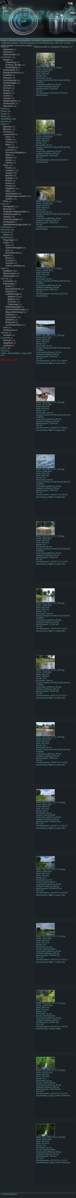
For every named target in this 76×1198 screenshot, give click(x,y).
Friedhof (7, 75)
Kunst (4, 350)
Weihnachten (9, 54)
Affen (8, 191)
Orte (3, 203)
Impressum (47, 40)
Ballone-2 (12, 296)
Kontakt (36, 40)
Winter (8, 160)
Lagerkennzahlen (9, 43)
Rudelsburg (11, 67)
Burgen (6, 59)
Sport (3, 268)
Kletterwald (8, 276)
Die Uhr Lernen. (63, 43)
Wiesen (9, 157)
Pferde (8, 180)
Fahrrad (9, 291)
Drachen (9, 260)
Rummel (7, 209)
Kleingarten (9, 206)
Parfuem (7, 340)
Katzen (9, 198)
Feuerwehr (10, 317)
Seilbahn (9, 319)
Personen (6, 229)
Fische (8, 167)
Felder (8, 139)
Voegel (8, 173)
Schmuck (5, 232)
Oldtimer (9, 314)
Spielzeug (6, 237)
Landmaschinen (13, 325)
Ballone (11, 299)
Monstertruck (12, 252)
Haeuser (7, 77)
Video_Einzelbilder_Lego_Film (16, 353)
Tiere (5, 165)
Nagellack (8, 343)
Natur (3, 124)
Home (4, 40)
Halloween (8, 49)
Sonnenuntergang (14, 152)
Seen (8, 137)
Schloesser (8, 103)
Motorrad (10, 322)
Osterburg (10, 62)
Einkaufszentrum (11, 72)
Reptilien (9, 188)
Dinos (4, 108)
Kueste (11, 147)
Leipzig (6, 216)
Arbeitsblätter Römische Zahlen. (17, 45)
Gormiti (9, 263)
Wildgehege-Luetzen (15, 196)
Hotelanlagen (10, 82)
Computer (8, 281)
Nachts (4, 121)
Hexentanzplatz (11, 219)
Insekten (9, 170)
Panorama (6, 227)
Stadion (7, 93)
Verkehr (5, 332)
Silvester (7, 52)
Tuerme (7, 98)
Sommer (9, 149)
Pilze (5, 201)
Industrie (7, 85)
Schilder (7, 335)
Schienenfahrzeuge (15, 309)
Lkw (7, 250)
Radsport (7, 270)
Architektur (6, 57)
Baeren (9, 175)
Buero (4, 348)
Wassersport (9, 273)
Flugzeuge (8, 240)
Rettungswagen (13, 306)
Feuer (4, 113)
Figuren (7, 255)
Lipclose (7, 345)
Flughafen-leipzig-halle (14, 211)
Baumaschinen (12, 288)
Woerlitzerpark (10, 214)
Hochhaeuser (10, 80)
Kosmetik (5, 337)
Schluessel (8, 330)
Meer (8, 144)
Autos (6, 242)
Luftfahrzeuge (12, 294)
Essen (4, 111)
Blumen (7, 129)
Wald (8, 155)
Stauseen (8, 106)
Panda (8, 185)
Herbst (8, 162)
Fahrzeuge (8, 283)
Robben (9, 178)
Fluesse (9, 142)
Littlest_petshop (13, 265)
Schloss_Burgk (13, 64)
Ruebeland (8, 222)
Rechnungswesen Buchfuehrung (36, 43)
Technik (5, 278)
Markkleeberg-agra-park (15, 224)
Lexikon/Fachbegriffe (19, 40)
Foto (5, 327)
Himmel (7, 131)
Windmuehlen (10, 101)
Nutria (8, 183)
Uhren (6, 234)
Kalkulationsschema (65, 40)
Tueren (6, 95)
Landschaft (8, 134)
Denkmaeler (9, 70)
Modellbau (6, 119)
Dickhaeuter (11, 193)
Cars (7, 245)
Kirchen (7, 88)
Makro (4, 116)
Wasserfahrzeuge (14, 312)
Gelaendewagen (13, 247)
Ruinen (6, 90)
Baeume (7, 126)
